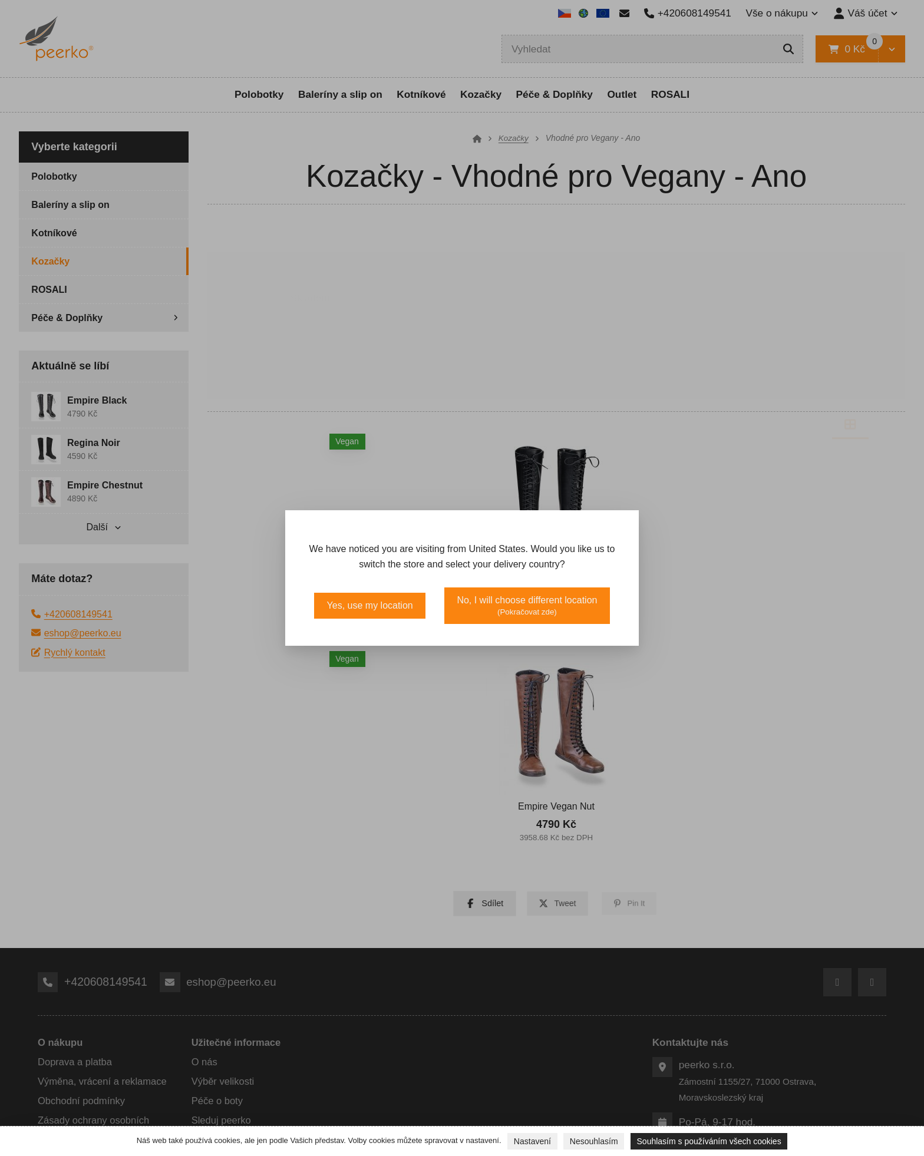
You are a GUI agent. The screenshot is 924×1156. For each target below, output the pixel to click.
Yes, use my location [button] (370, 605)
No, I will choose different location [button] (527, 606)
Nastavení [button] (532, 1141)
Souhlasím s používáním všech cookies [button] (709, 1141)
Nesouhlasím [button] (594, 1141)
